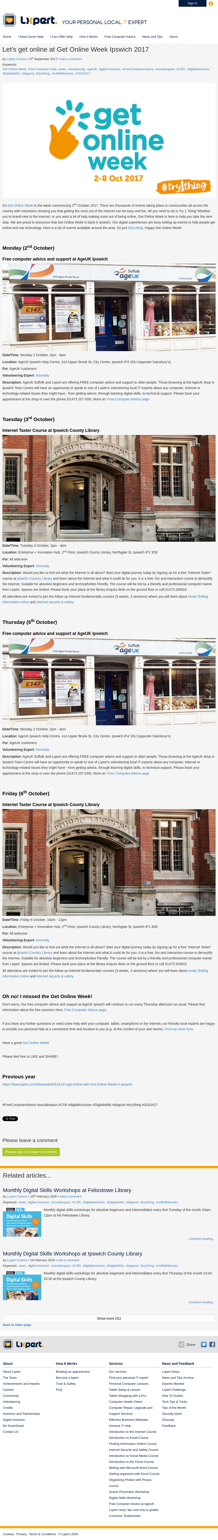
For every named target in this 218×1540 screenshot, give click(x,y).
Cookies (8, 1534)
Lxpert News (170, 1371)
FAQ (59, 1389)
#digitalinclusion (198, 69)
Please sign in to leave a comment (31, 1152)
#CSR (180, 69)
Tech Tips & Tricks (174, 1401)
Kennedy (42, 375)
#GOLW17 (82, 73)
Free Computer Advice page (128, 399)
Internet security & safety (54, 602)
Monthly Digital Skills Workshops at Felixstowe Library (67, 1190)
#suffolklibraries (62, 73)
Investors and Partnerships (21, 1414)
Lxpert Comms (16, 59)
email (192, 596)
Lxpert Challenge (174, 1389)
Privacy (22, 1534)
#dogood (28, 73)
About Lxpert (12, 1371)
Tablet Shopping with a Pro (127, 1395)
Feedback (169, 1426)
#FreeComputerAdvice (137, 69)
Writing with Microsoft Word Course (133, 1468)
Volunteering (11, 1401)
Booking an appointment (73, 1371)
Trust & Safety (66, 1383)
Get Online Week (14, 69)
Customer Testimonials (124, 1516)
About (174, 36)
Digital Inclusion (14, 1420)
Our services (118, 1371)
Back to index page (17, 1325)
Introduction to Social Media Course (133, 1456)
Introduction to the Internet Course (132, 1432)
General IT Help (120, 1426)
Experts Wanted (173, 1383)
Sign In (192, 3)
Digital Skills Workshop (125, 1498)
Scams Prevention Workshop (129, 1492)
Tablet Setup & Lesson (124, 1389)
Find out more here (179, 1029)
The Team (10, 1377)
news (62, 69)
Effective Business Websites (128, 1420)
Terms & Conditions (42, 1534)
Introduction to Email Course (128, 1438)
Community (11, 1395)
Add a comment (71, 59)
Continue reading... (202, 1239)
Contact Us (10, 1432)
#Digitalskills (11, 73)
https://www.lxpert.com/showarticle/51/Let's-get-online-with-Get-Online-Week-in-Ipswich (67, 1084)
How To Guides (172, 1395)
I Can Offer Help (61, 36)
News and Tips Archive (178, 1377)
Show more (109, 1318)
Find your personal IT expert (128, 1377)
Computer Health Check (125, 1401)
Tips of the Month (174, 1408)
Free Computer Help (42, 69)
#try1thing (42, 73)
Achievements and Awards (21, 1383)
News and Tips (152, 36)
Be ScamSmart (13, 1426)
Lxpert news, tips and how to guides (134, 1510)
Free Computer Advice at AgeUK (131, 1504)
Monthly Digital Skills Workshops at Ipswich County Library (72, 1254)
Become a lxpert (67, 1377)
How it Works (88, 36)
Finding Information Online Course (133, 1444)
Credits (8, 1408)
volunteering (76, 69)
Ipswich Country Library (34, 578)
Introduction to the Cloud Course (131, 1462)
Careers (8, 1389)
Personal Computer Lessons (128, 1383)
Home (7, 36)
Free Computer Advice (119, 36)
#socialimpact (165, 69)
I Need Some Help (30, 36)
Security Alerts (172, 1414)
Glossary (168, 1420)
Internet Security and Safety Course (133, 1450)
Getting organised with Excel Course (134, 1474)
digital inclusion (109, 69)
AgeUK (92, 69)
